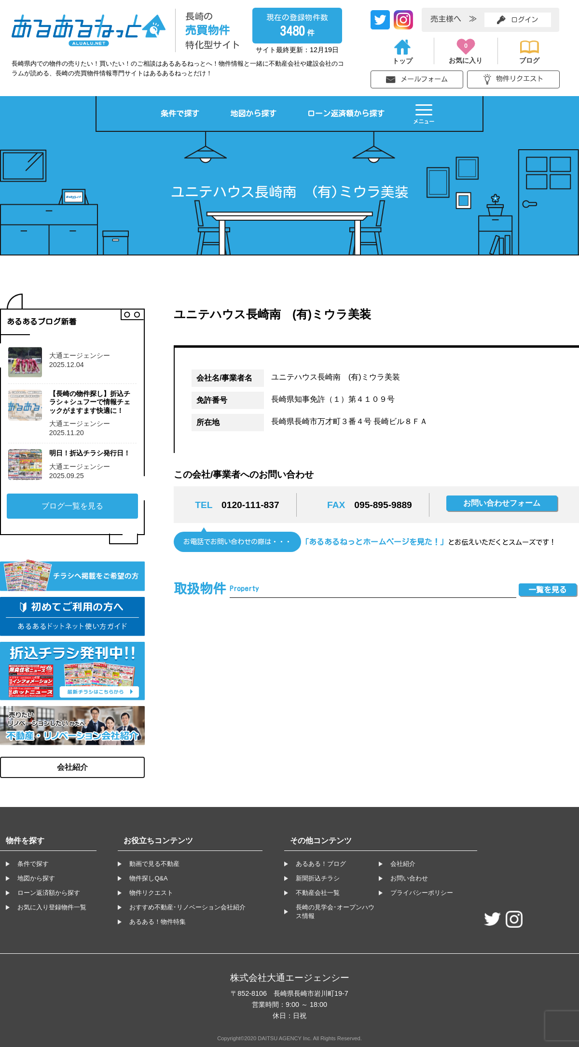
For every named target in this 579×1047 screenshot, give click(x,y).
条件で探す (180, 113)
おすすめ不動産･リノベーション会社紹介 (187, 907)
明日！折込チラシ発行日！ (89, 453)
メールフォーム (417, 79)
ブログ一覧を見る (72, 506)
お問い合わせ (409, 878)
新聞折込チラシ (318, 878)
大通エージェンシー (79, 355)
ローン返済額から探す (346, 113)
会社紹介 (72, 767)
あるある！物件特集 (157, 921)
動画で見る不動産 (154, 863)
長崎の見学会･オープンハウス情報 (335, 912)
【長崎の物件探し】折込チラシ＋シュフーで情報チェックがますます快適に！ (89, 402)
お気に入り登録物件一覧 (51, 907)
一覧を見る (547, 590)
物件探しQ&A (148, 878)
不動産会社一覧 (318, 892)
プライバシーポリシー (421, 892)
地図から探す (253, 113)
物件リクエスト (513, 79)
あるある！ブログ (321, 863)
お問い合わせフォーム (501, 503)
